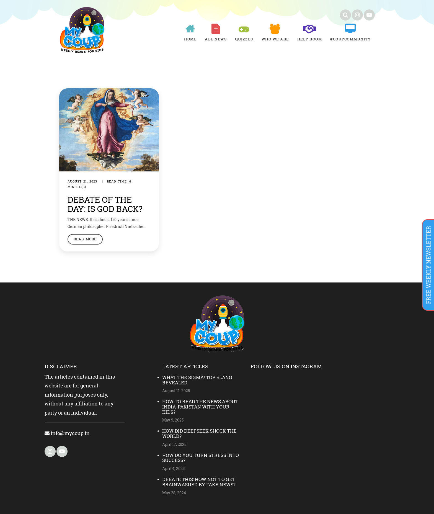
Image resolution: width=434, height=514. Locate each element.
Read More (85, 239)
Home (190, 39)
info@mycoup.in (67, 433)
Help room (309, 39)
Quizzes (244, 39)
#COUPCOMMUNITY (350, 39)
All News (216, 39)
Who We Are (275, 39)
